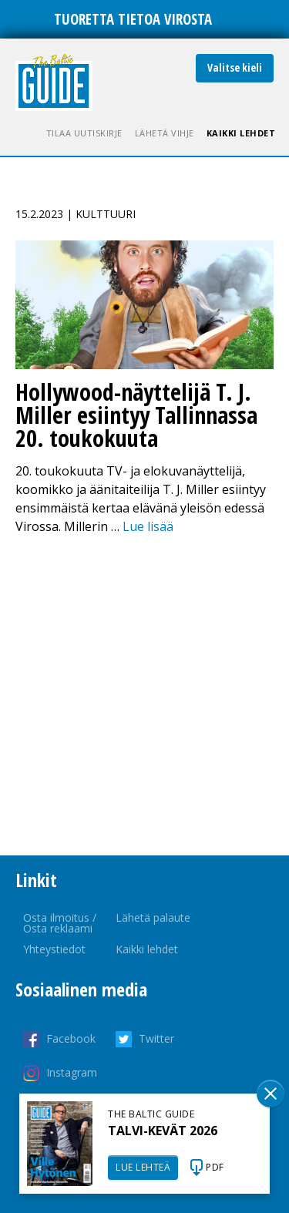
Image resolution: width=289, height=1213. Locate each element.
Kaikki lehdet (241, 133)
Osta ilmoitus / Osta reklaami (59, 923)
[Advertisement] (144, 695)
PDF (215, 1167)
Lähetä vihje (164, 133)
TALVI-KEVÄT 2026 (162, 1130)
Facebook (71, 1038)
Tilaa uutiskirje (84, 133)
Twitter (156, 1038)
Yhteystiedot (54, 949)
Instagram (71, 1072)
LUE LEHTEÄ (143, 1167)
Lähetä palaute (153, 917)
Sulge (270, 1093)
